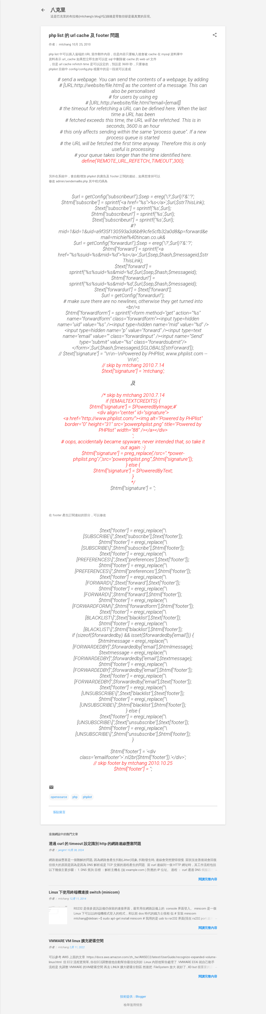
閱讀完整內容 (207, 879)
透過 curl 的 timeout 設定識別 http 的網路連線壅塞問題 (95, 843)
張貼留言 (59, 812)
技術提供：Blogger (133, 996)
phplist (87, 797)
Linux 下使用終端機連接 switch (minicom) (84, 892)
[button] (214, 35)
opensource (59, 797)
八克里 (57, 10)
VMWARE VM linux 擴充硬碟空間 (76, 941)
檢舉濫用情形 (133, 1005)
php (75, 797)
